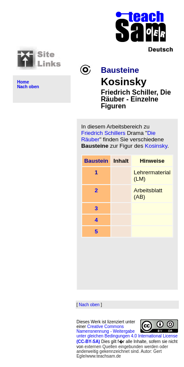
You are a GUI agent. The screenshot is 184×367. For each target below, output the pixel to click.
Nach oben (28, 86)
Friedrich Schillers (103, 133)
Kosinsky (156, 146)
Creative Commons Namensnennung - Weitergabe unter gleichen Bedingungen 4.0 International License (127, 334)
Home (23, 82)
